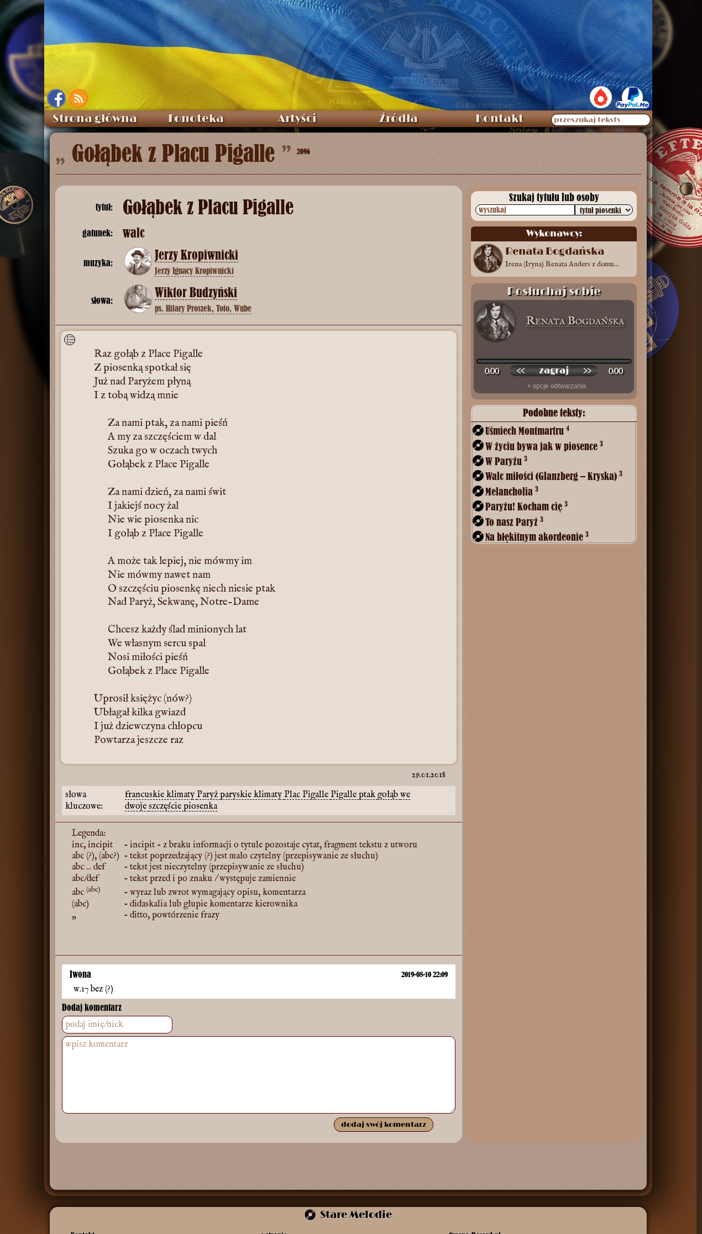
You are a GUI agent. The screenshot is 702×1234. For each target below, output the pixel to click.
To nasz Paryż (514, 521)
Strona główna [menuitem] (95, 118)
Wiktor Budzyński (196, 293)
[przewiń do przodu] (587, 370)
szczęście (166, 806)
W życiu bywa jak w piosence (544, 446)
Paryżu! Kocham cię (526, 506)
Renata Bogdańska (575, 321)
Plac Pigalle (307, 794)
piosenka (200, 806)
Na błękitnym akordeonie (537, 536)
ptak (368, 794)
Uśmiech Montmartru (527, 430)
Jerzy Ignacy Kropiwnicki (194, 271)
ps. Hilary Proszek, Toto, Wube (203, 308)
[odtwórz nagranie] (554, 370)
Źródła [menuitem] (398, 118)
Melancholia (511, 491)
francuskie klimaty (161, 794)
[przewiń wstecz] (521, 370)
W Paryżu (506, 461)
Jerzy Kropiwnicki (196, 255)
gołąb (389, 794)
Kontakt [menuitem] (499, 118)
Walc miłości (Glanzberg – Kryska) (553, 476)
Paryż (208, 794)
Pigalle (345, 794)
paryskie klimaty (252, 794)
